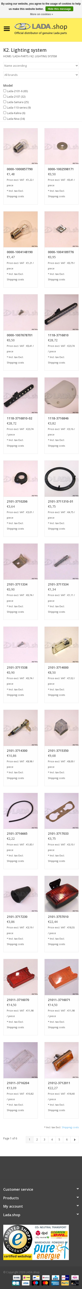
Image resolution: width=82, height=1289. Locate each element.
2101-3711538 (17, 667)
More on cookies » (41, 14)
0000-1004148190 (20, 252)
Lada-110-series (19, 107)
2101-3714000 (58, 667)
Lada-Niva (16, 119)
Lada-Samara (18, 102)
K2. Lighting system (44, 56)
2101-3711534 (58, 584)
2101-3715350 (58, 750)
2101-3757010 (58, 917)
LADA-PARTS (20, 56)
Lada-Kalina (16, 113)
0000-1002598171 (61, 169)
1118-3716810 (58, 335)
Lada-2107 (16, 96)
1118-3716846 (58, 418)
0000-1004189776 (61, 252)
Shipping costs (15, 196)
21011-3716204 (18, 1083)
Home (7, 56)
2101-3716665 (17, 833)
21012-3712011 (59, 1083)
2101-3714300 (17, 750)
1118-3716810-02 (19, 418)
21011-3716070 (18, 1000)
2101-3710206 (17, 501)
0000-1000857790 (20, 169)
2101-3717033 (58, 833)
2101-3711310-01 (60, 501)
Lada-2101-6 (17, 91)
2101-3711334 (17, 584)
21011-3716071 (59, 1000)
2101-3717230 (17, 917)
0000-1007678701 (20, 335)
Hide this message (59, 9)
